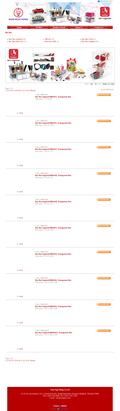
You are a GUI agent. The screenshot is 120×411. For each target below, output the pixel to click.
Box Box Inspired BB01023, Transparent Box (53, 149)
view (20, 113)
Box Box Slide (50, 41)
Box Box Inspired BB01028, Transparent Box (53, 202)
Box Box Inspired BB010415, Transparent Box (53, 333)
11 (21, 91)
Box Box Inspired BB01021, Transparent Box (53, 123)
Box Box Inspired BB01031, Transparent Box (53, 228)
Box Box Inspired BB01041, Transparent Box (53, 280)
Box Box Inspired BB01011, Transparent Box (53, 97)
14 (28, 91)
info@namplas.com (63, 398)
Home (19, 27)
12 (24, 91)
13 (26, 91)
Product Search (59, 27)
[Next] (32, 91)
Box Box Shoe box (16, 41)
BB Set (48, 39)
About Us (79, 27)
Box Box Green (87, 39)
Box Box (8, 32)
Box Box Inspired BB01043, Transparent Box (53, 306)
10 (19, 91)
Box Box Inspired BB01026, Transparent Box (53, 175)
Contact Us (98, 27)
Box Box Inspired (15, 39)
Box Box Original (88, 41)
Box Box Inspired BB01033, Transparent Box (53, 254)
